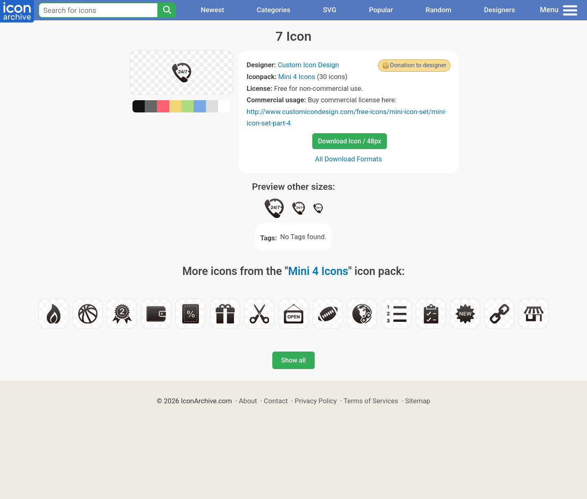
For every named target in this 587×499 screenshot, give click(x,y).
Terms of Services (371, 401)
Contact (276, 401)
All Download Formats (348, 159)
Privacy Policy (316, 401)
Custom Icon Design (308, 65)
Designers (499, 10)
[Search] (166, 10)
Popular (381, 10)
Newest (212, 10)
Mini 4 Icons (297, 77)
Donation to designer (418, 65)
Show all (293, 360)
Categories (274, 10)
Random (438, 10)
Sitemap (417, 401)
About (248, 401)
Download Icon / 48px (349, 141)
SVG (329, 10)
